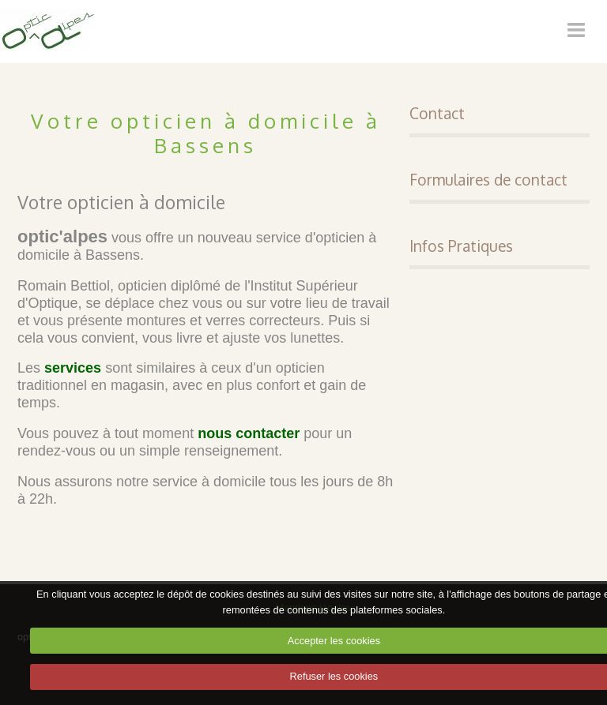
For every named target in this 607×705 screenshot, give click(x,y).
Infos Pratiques (461, 246)
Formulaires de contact (488, 179)
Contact (437, 113)
